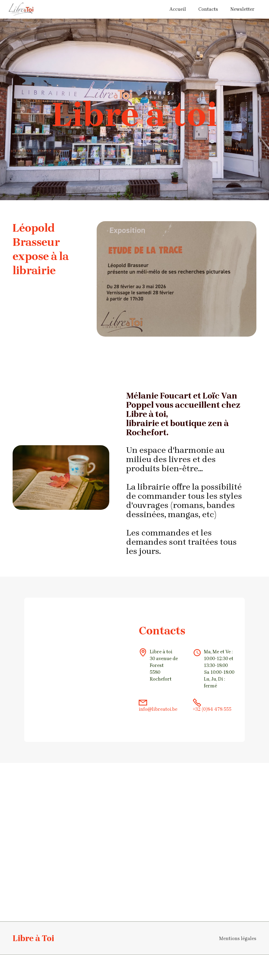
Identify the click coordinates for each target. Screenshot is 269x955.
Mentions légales (237, 938)
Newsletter (242, 9)
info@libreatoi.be (158, 709)
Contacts (208, 9)
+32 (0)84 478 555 (212, 709)
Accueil (177, 9)
